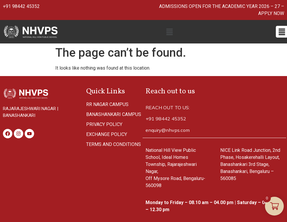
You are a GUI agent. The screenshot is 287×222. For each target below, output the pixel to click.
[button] (169, 32)
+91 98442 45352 (21, 6)
